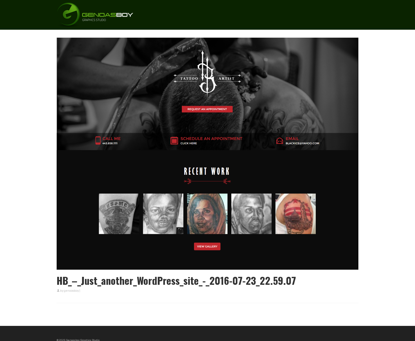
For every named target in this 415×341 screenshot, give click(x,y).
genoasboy (71, 290)
